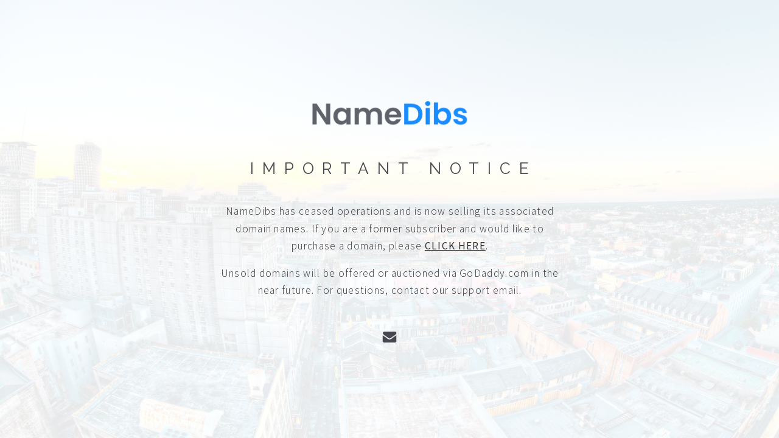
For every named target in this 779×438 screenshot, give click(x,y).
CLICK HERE (455, 245)
